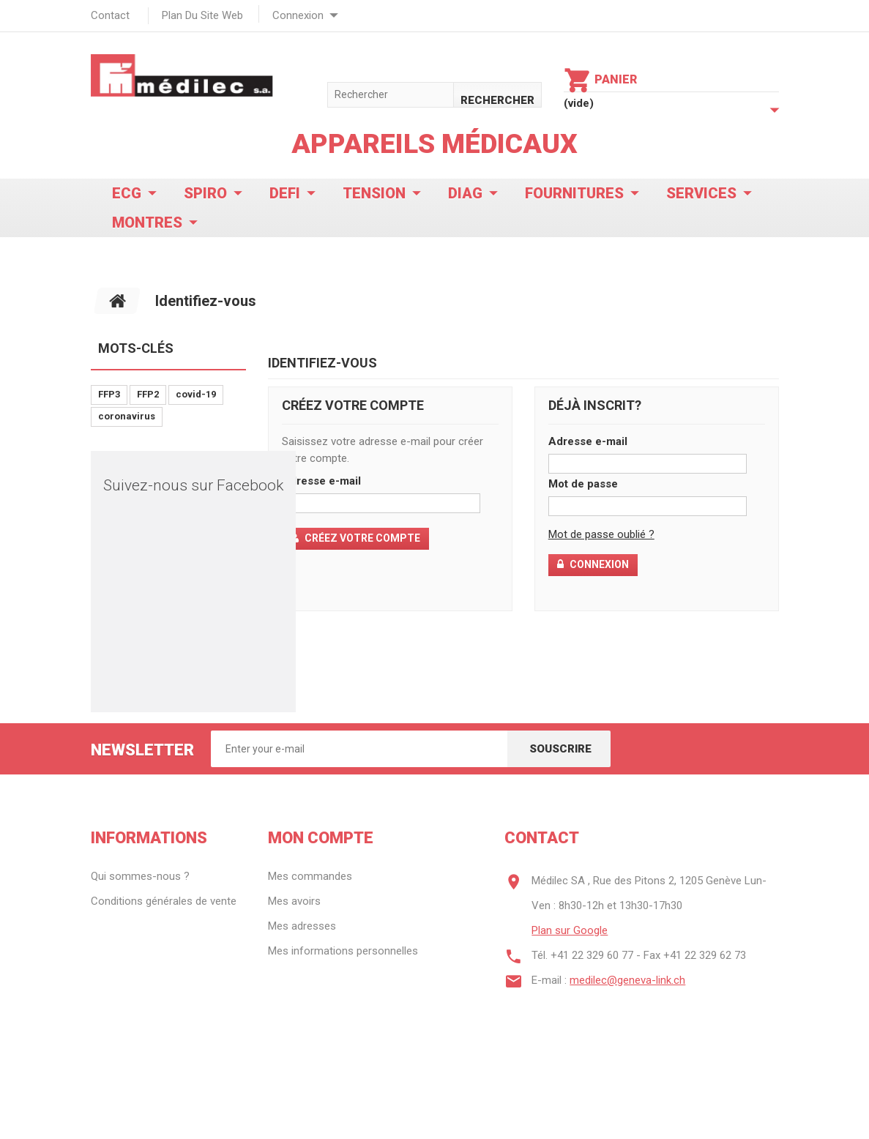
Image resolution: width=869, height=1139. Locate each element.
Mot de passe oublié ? (601, 534)
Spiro (205, 193)
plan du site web (202, 15)
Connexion (298, 15)
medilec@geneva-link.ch (627, 980)
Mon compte (320, 838)
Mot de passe (583, 483)
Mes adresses (302, 926)
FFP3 (109, 394)
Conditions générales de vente (163, 901)
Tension (374, 193)
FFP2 (148, 394)
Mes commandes (310, 876)
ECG (126, 193)
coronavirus (126, 416)
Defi (284, 193)
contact (110, 15)
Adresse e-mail (321, 481)
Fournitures (574, 193)
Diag (465, 193)
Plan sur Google (570, 930)
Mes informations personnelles (343, 950)
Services (701, 193)
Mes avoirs (294, 901)
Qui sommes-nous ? (140, 876)
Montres (147, 222)
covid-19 (196, 394)
